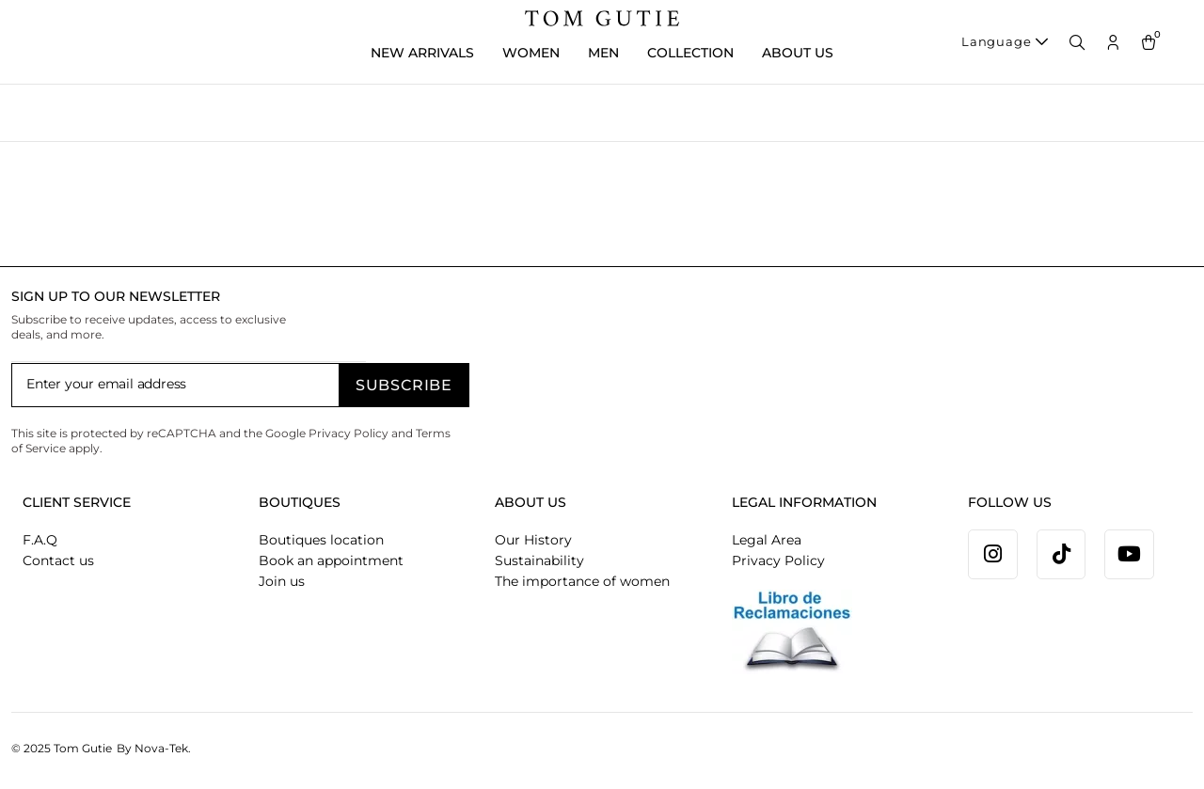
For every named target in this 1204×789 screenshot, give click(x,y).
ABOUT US (797, 52)
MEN (603, 52)
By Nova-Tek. (154, 748)
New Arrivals (422, 52)
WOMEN (531, 52)
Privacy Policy (348, 433)
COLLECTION (690, 52)
